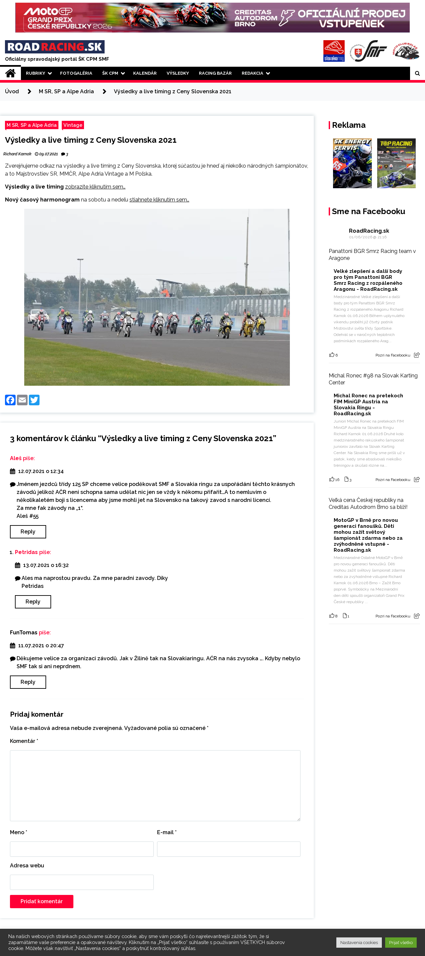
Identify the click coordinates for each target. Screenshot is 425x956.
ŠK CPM (110, 73)
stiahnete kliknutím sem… (159, 200)
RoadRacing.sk (369, 231)
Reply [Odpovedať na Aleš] (28, 531)
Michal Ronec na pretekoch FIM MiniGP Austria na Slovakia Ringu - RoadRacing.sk (368, 405)
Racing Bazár (215, 73)
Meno (18, 832)
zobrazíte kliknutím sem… (95, 187)
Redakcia (252, 73)
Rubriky (35, 73)
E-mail (167, 832)
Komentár (24, 741)
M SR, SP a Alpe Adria (32, 125)
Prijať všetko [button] (401, 942)
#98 (368, 375)
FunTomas (24, 632)
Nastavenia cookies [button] (359, 942)
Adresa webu (27, 865)
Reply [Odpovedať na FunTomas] (28, 682)
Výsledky (178, 73)
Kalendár (145, 73)
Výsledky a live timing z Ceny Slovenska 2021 (91, 140)
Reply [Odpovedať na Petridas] (33, 601)
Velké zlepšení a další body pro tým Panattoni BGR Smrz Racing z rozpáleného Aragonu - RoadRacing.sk (368, 280)
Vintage (72, 125)
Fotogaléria (76, 73)
